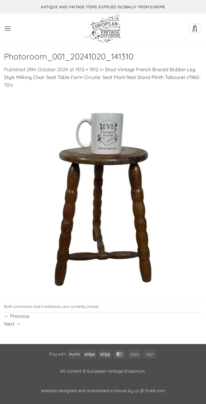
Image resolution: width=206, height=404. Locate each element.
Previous (16, 316)
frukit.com (155, 390)
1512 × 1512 (86, 69)
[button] (7, 28)
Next (12, 324)
